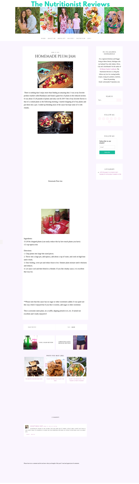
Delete (33, 434)
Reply (28, 434)
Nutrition (81, 38)
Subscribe (107, 152)
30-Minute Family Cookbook (108, 69)
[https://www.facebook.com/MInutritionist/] (107, 118)
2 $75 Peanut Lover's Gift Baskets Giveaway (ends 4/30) (110, 173)
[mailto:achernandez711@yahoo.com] (109, 121)
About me (52, 38)
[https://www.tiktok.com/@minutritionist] (111, 118)
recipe (73, 327)
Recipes (70, 38)
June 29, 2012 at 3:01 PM (50, 426)
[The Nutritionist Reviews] (69, 33)
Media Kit (62, 38)
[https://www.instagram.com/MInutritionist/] (99, 118)
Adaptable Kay (36, 426)
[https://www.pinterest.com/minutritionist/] (103, 118)
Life (88, 38)
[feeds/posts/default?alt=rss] (119, 118)
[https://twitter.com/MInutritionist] (115, 118)
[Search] (118, 100)
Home (43, 38)
